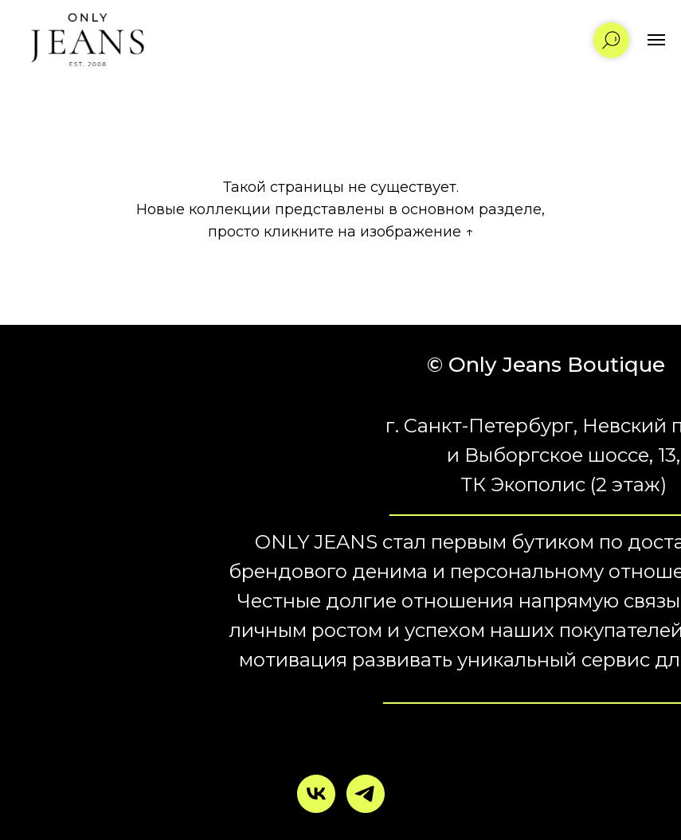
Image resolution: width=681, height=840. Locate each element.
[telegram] (365, 794)
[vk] (316, 794)
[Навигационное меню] (656, 39)
